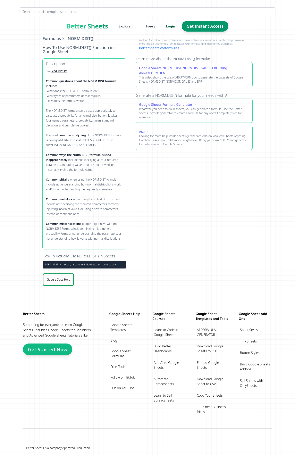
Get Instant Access (205, 26)
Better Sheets (87, 26)
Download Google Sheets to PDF (210, 348)
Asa (142, 131)
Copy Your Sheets (210, 395)
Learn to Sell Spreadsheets (164, 398)
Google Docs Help (58, 279)
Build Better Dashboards (163, 348)
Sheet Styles (249, 330)
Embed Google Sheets (208, 365)
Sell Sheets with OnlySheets (251, 383)
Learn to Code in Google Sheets (166, 332)
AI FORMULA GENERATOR (206, 332)
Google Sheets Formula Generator (165, 104)
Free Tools (117, 366)
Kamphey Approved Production (70, 448)
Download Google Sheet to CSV (210, 381)
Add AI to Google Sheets (166, 365)
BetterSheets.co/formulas (159, 48)
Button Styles (249, 352)
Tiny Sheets (248, 341)
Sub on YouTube (122, 388)
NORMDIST (59, 71)
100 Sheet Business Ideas (211, 409)
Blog (113, 340)
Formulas (52, 38)
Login (170, 26)
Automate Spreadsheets (164, 381)
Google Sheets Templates (121, 327)
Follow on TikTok (122, 377)
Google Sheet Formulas (120, 353)
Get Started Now (47, 349)
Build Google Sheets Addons (255, 366)
